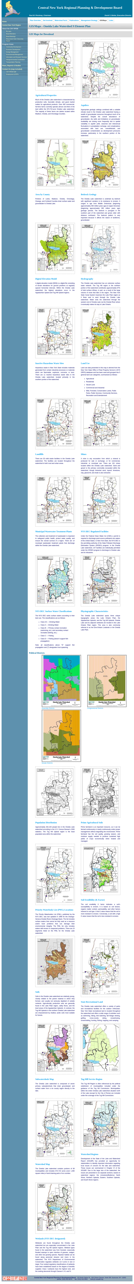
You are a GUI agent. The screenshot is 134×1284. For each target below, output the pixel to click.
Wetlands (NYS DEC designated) (50, 1238)
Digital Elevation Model (46, 279)
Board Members (11, 34)
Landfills (39, 454)
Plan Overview (35, 20)
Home (4, 22)
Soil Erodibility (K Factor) (93, 900)
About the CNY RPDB (10, 29)
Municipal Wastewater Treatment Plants (53, 531)
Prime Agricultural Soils (92, 822)
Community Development (13, 47)
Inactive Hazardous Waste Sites (49, 363)
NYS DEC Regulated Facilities (94, 531)
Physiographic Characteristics (94, 611)
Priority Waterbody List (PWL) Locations (54, 910)
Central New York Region (11, 25)
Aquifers (85, 105)
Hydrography (87, 279)
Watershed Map (42, 1164)
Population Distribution (46, 822)
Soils (37, 992)
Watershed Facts (61, 20)
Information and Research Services (16, 57)
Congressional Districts (95, 708)
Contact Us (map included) (12, 69)
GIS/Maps (103, 20)
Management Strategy (89, 20)
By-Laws (8, 31)
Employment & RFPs (12, 74)
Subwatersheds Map (44, 1079)
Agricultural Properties (46, 95)
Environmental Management (14, 54)
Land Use (85, 363)
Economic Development (13, 49)
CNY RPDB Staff (11, 72)
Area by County (42, 194)
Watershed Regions (89, 1154)
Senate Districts (47, 763)
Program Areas (7, 44)
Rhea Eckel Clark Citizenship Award (14, 40)
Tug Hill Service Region (91, 1079)
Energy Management (12, 52)
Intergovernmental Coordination (15, 59)
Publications (74, 20)
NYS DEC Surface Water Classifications (53, 611)
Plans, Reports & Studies (11, 66)
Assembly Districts (48, 708)
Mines (83, 454)
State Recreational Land (92, 1002)
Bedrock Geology (88, 194)
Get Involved (47, 20)
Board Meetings (10, 36)
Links (111, 20)
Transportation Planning (13, 62)
